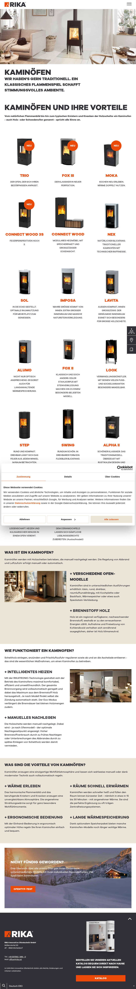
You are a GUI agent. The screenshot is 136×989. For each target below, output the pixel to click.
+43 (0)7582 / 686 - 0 (17, 957)
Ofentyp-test (23, 889)
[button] (129, 4)
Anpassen (68, 519)
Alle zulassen (111, 519)
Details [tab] (68, 476)
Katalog (101, 978)
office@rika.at (15, 959)
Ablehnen (25, 519)
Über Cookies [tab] (112, 476)
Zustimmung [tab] (23, 476)
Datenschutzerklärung (27, 503)
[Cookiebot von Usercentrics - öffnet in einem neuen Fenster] (119, 468)
